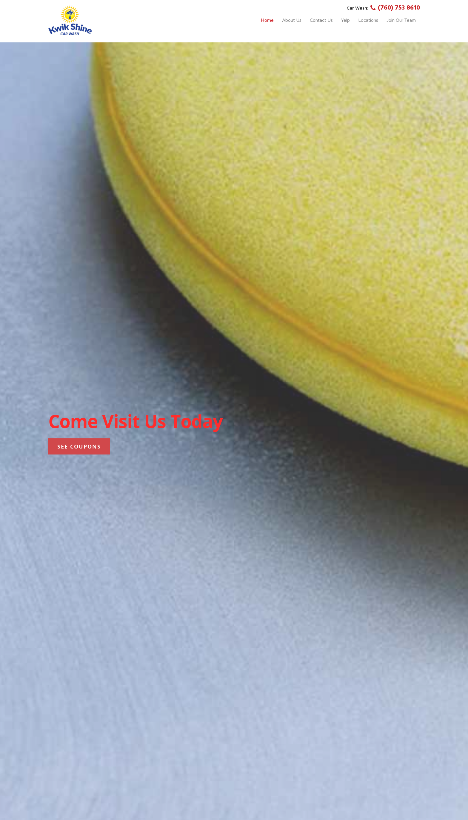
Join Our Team (401, 20)
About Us (291, 20)
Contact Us (321, 20)
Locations (368, 20)
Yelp (345, 20)
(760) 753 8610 (394, 8)
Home (267, 20)
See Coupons (79, 446)
